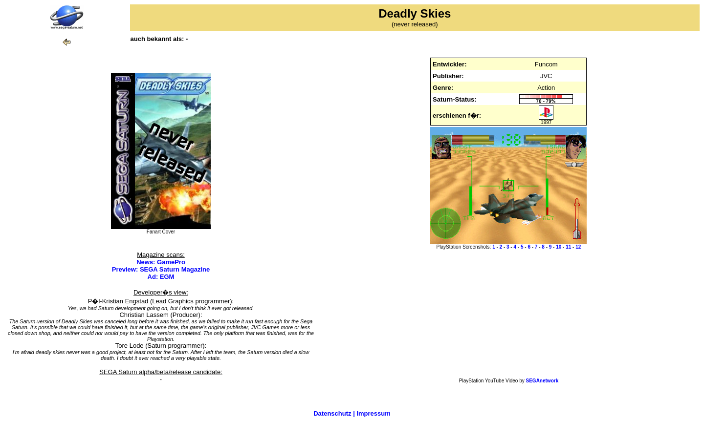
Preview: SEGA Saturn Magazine (161, 269)
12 (578, 247)
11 (568, 247)
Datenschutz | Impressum (352, 413)
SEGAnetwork (542, 380)
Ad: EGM (161, 276)
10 (558, 247)
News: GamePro (160, 262)
